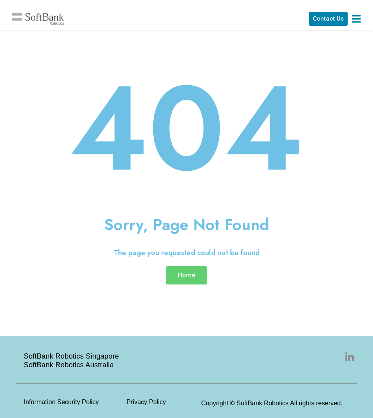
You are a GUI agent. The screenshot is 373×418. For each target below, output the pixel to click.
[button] (326, 19)
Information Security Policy (61, 402)
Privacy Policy (146, 402)
